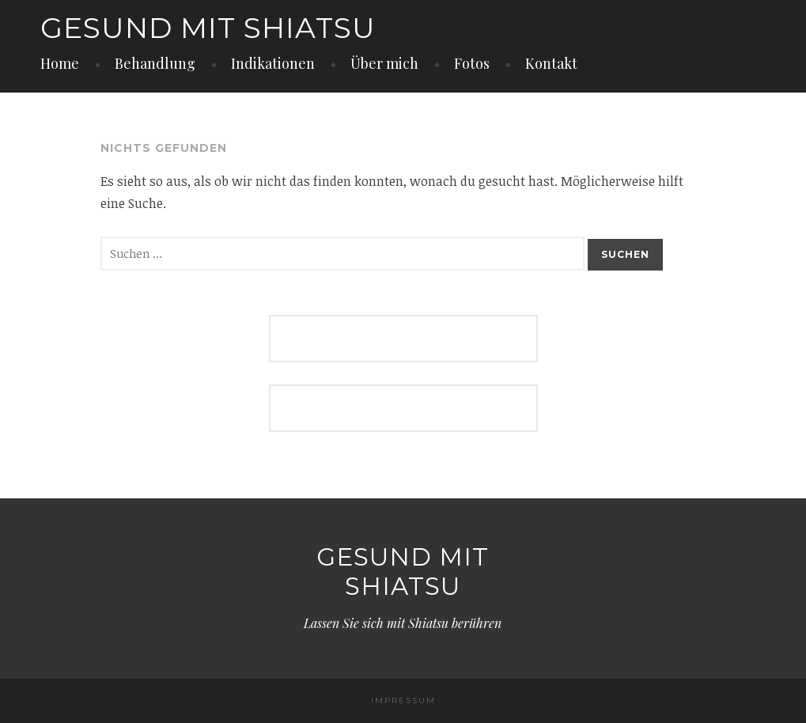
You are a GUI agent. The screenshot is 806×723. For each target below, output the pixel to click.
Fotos (472, 63)
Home (59, 63)
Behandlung (155, 63)
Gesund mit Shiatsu (208, 27)
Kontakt (551, 63)
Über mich (384, 63)
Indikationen (273, 63)
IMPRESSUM (403, 700)
